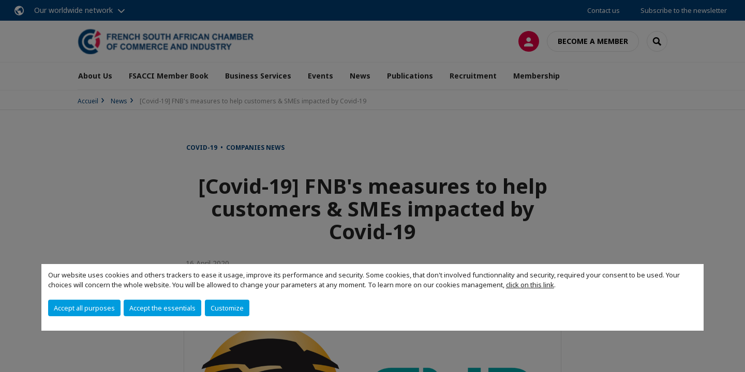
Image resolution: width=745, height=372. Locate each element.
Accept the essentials (162, 308)
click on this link (530, 284)
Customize (227, 308)
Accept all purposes (84, 308)
